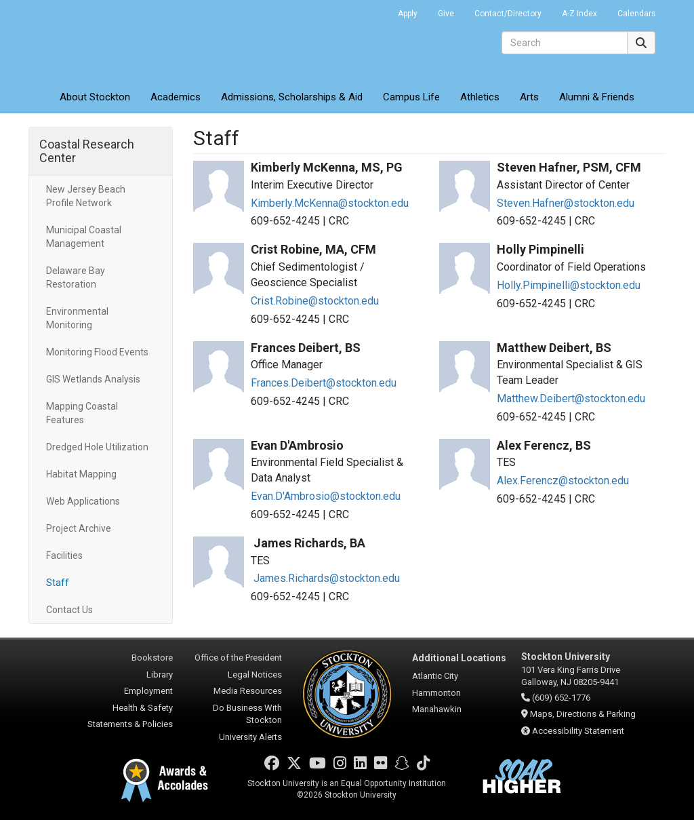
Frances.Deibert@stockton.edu (323, 382)
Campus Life (411, 97)
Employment (148, 691)
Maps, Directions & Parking (583, 714)
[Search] (565, 42)
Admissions (292, 97)
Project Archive (78, 528)
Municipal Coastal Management (83, 236)
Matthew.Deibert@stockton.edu (571, 398)
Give (446, 13)
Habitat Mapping (81, 474)
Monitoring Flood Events (97, 352)
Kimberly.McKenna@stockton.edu (330, 203)
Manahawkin (437, 709)
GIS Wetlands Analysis (93, 379)
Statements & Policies (130, 724)
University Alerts (250, 737)
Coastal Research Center (86, 151)
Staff (57, 582)
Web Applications (83, 501)
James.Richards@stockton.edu (325, 578)
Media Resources (247, 691)
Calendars (636, 13)
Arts (529, 97)
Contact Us (69, 609)
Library (159, 674)
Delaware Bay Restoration (75, 277)
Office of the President (238, 657)
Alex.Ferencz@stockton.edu (563, 480)
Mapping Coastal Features (82, 413)
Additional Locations (459, 657)
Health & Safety (143, 708)
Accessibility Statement (578, 731)
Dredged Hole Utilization (97, 447)
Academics (175, 97)
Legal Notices (255, 674)
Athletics (479, 97)
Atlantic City (435, 676)
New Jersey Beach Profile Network (85, 196)
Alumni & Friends (596, 97)
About (95, 97)
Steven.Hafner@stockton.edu (565, 203)
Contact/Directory (508, 13)
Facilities (64, 555)
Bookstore (152, 657)
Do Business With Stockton (247, 714)
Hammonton (436, 693)
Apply (407, 13)
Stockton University (126, 40)
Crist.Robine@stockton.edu (315, 300)
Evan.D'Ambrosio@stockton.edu (326, 496)
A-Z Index (579, 13)
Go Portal (370, 10)
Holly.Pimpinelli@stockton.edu (568, 285)
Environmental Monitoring (77, 318)
